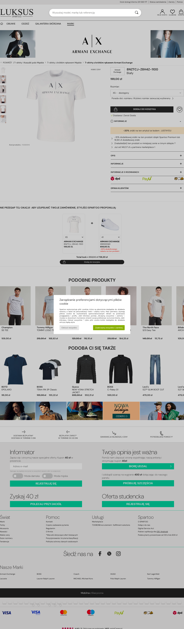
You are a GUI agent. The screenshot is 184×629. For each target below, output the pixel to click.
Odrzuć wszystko (69, 328)
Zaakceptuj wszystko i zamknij (109, 328)
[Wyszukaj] (137, 13)
